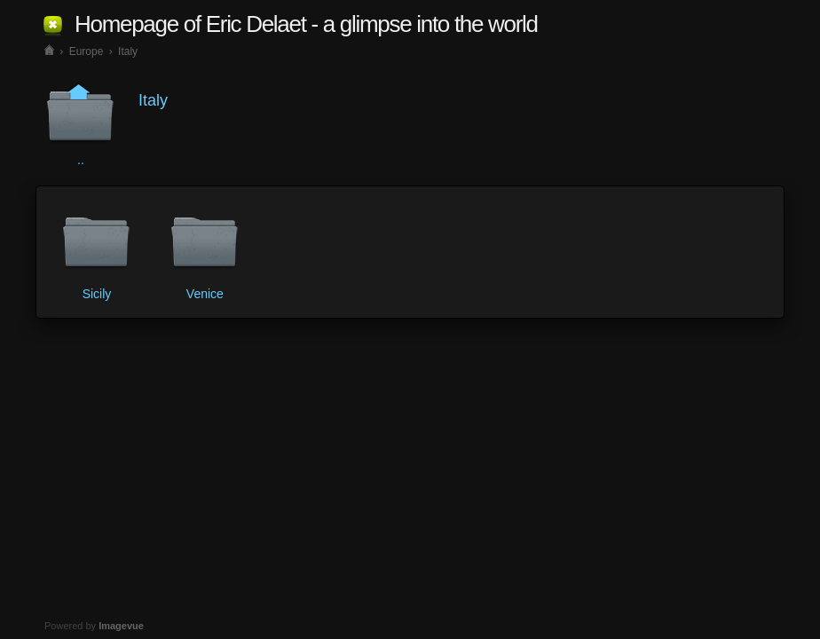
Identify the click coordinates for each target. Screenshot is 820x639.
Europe (86, 51)
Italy (128, 51)
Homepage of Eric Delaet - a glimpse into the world (306, 24)
